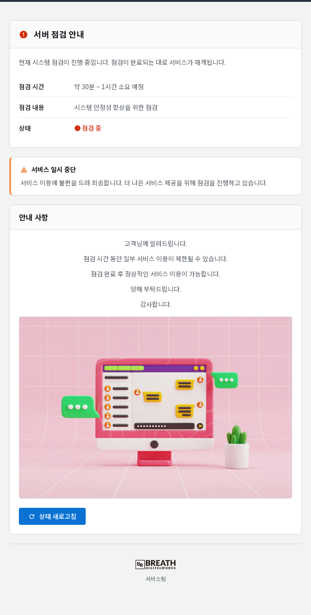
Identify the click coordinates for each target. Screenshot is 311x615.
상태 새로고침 (52, 516)
